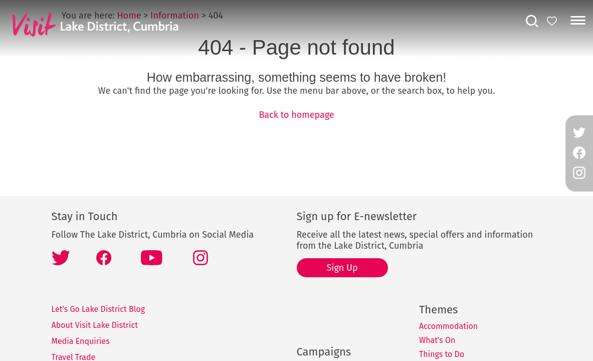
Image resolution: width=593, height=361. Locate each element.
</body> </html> (296, 180)
